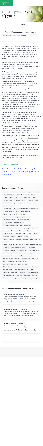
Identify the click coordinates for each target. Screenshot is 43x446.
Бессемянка (6, 230)
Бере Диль (22, 214)
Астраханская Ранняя (25, 197)
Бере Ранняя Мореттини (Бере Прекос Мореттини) (16, 228)
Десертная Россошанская (9, 264)
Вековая (35, 233)
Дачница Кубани (26, 258)
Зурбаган (17, 278)
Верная (26, 236)
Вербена (20, 236)
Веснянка (18, 239)
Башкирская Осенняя (33, 200)
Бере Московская (7, 222)
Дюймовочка (30, 269)
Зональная (5, 278)
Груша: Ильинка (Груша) (25, 172)
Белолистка (6, 203)
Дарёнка (17, 258)
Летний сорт (6, 46)
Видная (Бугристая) (35, 239)
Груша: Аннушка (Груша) (10, 169)
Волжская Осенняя (22, 250)
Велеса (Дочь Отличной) (9, 236)
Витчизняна (6, 250)
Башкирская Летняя (20, 200)
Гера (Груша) (31, 253)
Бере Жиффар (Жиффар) (9, 219)
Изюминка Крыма (34, 278)
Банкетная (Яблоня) (8, 200)
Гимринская (6, 255)
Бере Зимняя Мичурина (23, 219)
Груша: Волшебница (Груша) (29, 169)
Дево (4, 261)
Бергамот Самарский (8, 211)
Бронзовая (30, 230)
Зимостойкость (33, 138)
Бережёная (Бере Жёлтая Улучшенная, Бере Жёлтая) (16, 217)
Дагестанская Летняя (26, 255)
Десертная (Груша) (21, 261)
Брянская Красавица (8, 233)
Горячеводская (15, 255)
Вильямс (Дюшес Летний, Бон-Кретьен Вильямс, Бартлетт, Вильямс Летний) (22, 244)
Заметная (22, 272)
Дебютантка (35, 258)
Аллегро (33, 194)
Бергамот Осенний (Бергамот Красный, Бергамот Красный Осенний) (20, 208)
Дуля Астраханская (20, 269)
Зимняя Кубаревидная (8, 275)
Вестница (25, 239)
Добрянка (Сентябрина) (9, 267)
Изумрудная (25, 278)
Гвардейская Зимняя (14, 253)
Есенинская (6, 272)
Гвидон (24, 253)
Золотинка (19, 275)
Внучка (13, 250)
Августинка (6, 192)
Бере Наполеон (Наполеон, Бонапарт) (12, 225)
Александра (36, 192)
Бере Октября (27, 225)
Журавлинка (14, 272)
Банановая (36, 197)
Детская (20, 264)
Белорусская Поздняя (16, 203)
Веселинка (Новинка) (8, 239)
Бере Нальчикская (19, 222)
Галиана (5, 253)
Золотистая (27, 275)
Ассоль (16, 197)
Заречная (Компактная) (33, 272)
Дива (26, 264)
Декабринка (11, 261)
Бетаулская (14, 230)
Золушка (34, 275)
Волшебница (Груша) (34, 250)
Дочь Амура (35, 267)
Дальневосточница (8, 258)
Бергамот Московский (8, 205)
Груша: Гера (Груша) (9, 172)
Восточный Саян (17, 324)
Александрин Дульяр (8, 194)
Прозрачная (20, 294)
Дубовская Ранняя (7, 269)
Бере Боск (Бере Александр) (10, 214)
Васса (29, 233)
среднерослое (13, 62)
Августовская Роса (16, 192)
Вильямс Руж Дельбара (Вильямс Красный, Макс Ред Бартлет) (19, 247)
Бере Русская (34, 228)
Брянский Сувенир (20, 233)
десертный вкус (21, 147)
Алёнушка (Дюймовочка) (22, 194)
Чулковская (23, 309)
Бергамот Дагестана (29, 203)
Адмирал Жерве (27, 192)
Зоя (11, 278)
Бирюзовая (22, 230)
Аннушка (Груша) (7, 197)
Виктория (5, 242)
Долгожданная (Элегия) (23, 267)
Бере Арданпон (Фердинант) (23, 211)
